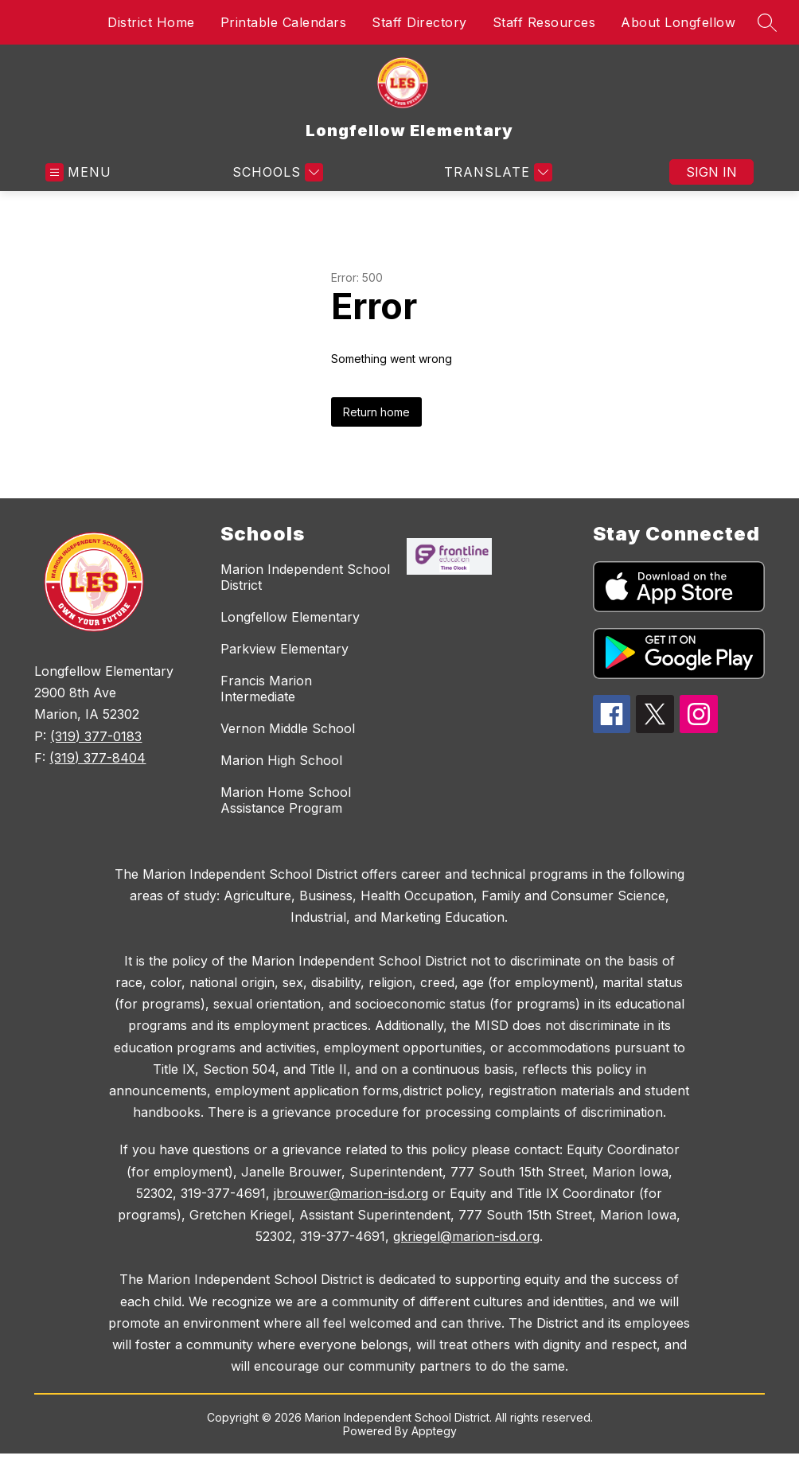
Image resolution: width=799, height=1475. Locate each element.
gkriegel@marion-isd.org (466, 1236)
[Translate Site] (496, 172)
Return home (376, 412)
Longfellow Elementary (290, 617)
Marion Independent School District (305, 577)
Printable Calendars (283, 22)
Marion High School (281, 760)
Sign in (711, 172)
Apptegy (434, 1431)
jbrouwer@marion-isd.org (351, 1193)
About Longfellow (678, 22)
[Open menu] (78, 172)
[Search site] (767, 22)
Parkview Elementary (284, 649)
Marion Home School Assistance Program (285, 800)
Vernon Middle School (287, 728)
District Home (151, 22)
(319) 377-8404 (97, 758)
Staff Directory (419, 22)
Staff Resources (544, 22)
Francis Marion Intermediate (266, 688)
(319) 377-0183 (96, 736)
